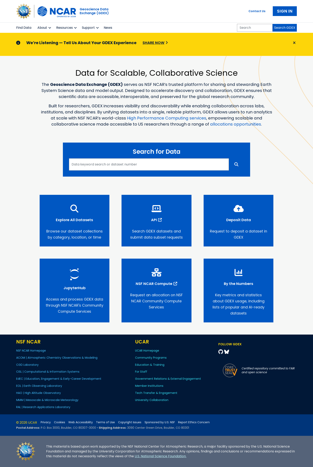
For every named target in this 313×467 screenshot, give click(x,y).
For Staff (141, 372)
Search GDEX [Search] (284, 27)
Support (88, 27)
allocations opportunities (235, 124)
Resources (64, 27)
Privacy (46, 422)
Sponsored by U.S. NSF (160, 422)
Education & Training (149, 365)
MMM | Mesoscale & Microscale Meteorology (47, 400)
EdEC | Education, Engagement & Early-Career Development (58, 379)
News (108, 27)
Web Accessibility (80, 422)
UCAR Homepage (147, 351)
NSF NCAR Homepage (31, 351)
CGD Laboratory (27, 365)
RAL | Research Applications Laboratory (43, 407)
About (42, 27)
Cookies (59, 422)
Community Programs (151, 358)
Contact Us (256, 11)
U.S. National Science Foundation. (160, 456)
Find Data (23, 27)
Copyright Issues (129, 422)
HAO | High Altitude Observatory (38, 393)
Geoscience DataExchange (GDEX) (94, 11)
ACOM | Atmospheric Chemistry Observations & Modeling (56, 358)
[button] (49, 27)
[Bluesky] (226, 352)
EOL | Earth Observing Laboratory (39, 386)
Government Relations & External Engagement (168, 379)
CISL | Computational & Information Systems (47, 372)
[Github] (221, 352)
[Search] (255, 28)
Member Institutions (149, 386)
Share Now (153, 42)
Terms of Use (105, 422)
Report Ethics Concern (194, 422)
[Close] (294, 43)
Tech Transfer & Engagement (156, 393)
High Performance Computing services (166, 118)
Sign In (285, 11)
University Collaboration (151, 400)
